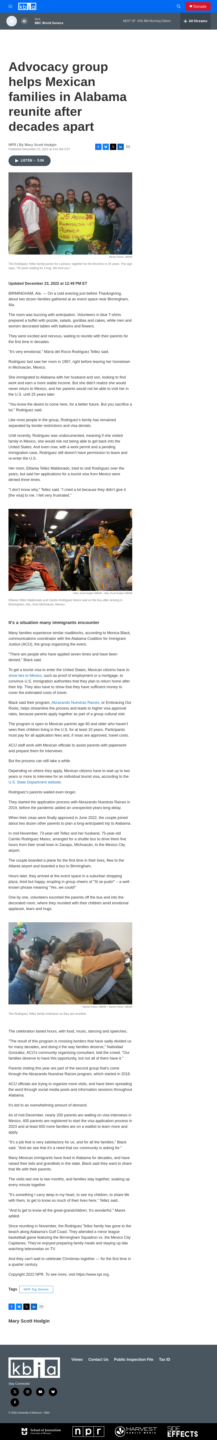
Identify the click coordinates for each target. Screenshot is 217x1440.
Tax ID (164, 1359)
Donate (199, 6)
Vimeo (77, 1359)
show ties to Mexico (25, 675)
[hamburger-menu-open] (10, 6)
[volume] (24, 21)
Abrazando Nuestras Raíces (75, 702)
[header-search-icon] (179, 6)
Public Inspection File (133, 1359)
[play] (11, 21)
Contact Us (98, 1359)
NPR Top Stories (36, 1289)
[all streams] (195, 21)
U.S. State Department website (34, 782)
